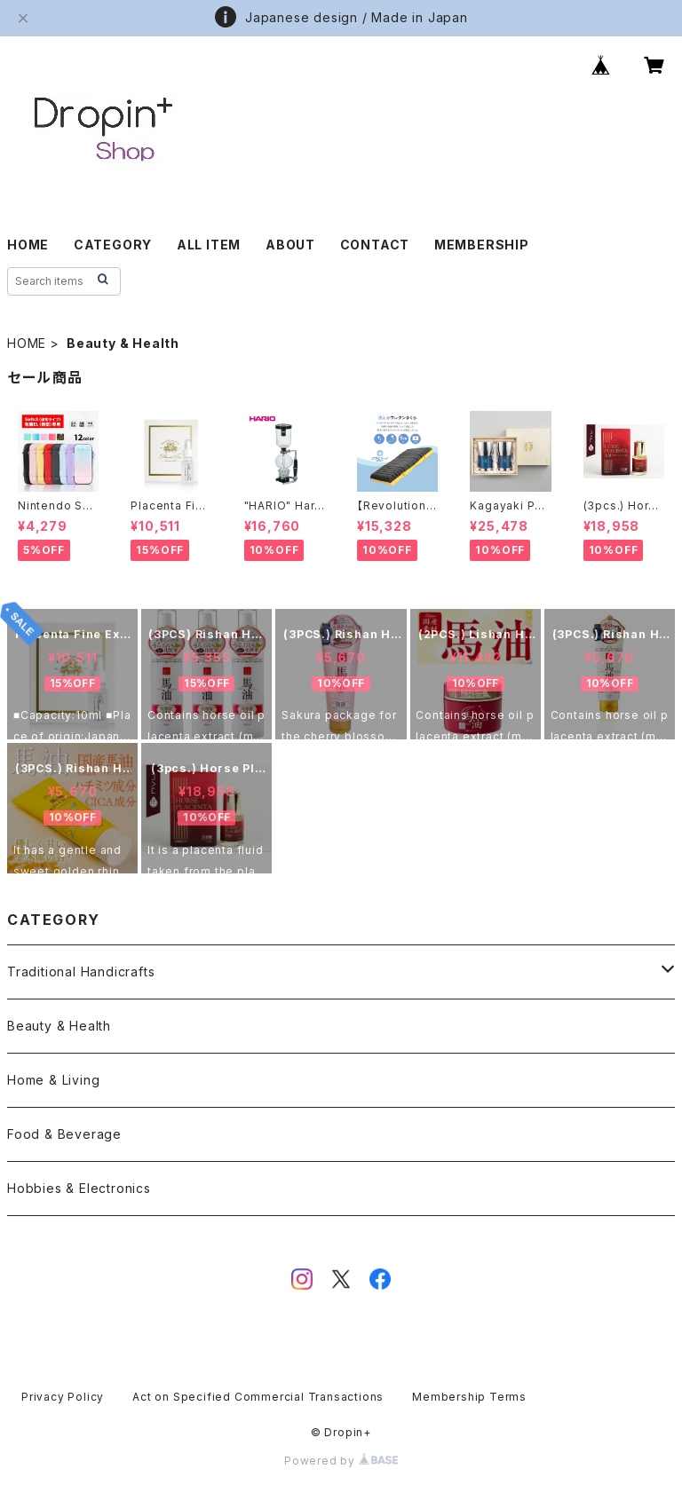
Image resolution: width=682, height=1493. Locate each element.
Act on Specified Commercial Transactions (258, 1396)
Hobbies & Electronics (79, 1188)
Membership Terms (469, 1396)
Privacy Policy (62, 1396)
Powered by (341, 1460)
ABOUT (290, 244)
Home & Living (53, 1079)
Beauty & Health (59, 1025)
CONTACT (375, 244)
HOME (28, 244)
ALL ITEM (209, 244)
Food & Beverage (64, 1133)
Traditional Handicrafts (81, 971)
